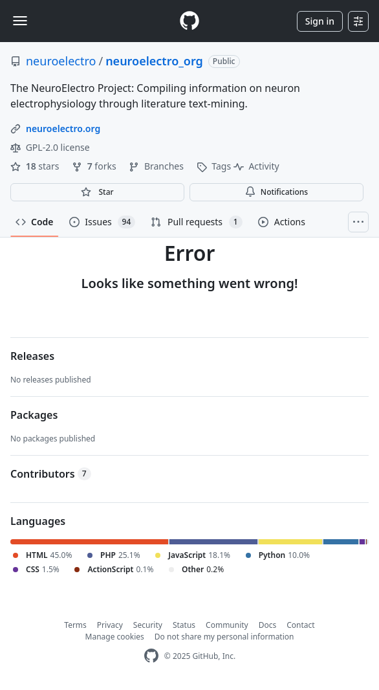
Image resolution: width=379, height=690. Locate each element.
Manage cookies (114, 636)
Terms (75, 624)
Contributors (50, 474)
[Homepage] (189, 21)
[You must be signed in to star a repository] (97, 192)
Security (147, 624)
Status (184, 624)
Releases (32, 356)
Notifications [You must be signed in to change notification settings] (276, 191)
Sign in (319, 21)
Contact (300, 624)
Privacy (110, 624)
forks (95, 166)
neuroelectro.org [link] (63, 128)
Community (227, 624)
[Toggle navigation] (20, 20)
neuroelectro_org (154, 61)
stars (35, 166)
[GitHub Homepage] (151, 656)
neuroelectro (61, 61)
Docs (268, 624)
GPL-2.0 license (50, 147)
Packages (34, 415)
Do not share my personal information (224, 636)
